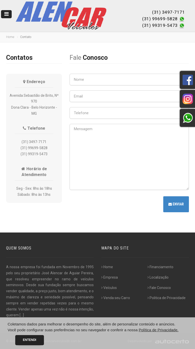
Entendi (29, 340)
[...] (22, 315)
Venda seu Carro (115, 298)
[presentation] (108, 205)
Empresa (109, 277)
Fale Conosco (159, 288)
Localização (158, 277)
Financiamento (160, 267)
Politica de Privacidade (167, 298)
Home (10, 37)
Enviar (176, 204)
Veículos (109, 288)
